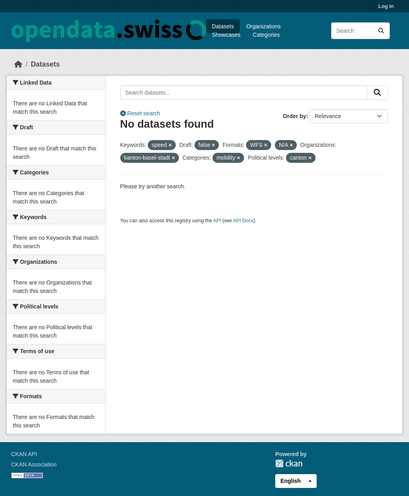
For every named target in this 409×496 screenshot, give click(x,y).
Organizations (263, 26)
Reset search (140, 113)
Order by (294, 116)
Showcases (226, 35)
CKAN (288, 463)
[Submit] (381, 30)
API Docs (243, 220)
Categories (266, 35)
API (217, 220)
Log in (386, 6)
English (290, 481)
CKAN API (24, 454)
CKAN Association (34, 464)
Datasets (223, 26)
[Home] (18, 64)
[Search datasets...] (360, 30)
